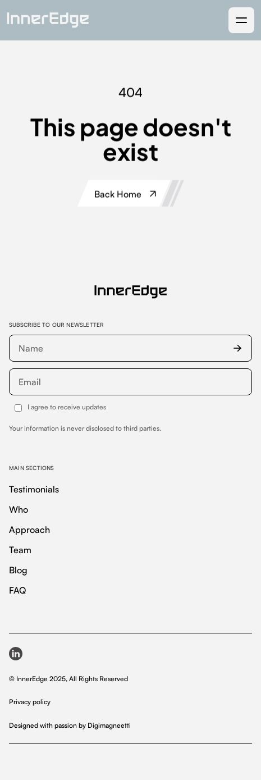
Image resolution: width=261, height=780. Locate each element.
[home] (48, 20)
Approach (29, 529)
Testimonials (34, 489)
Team (20, 549)
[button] (241, 20)
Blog (18, 570)
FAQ (17, 590)
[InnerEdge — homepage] (130, 292)
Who (18, 509)
